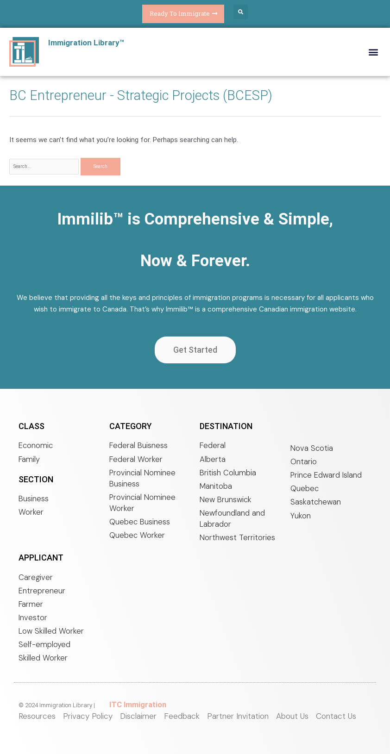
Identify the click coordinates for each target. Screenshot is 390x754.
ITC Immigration (134, 707)
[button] (239, 12)
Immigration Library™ (88, 40)
